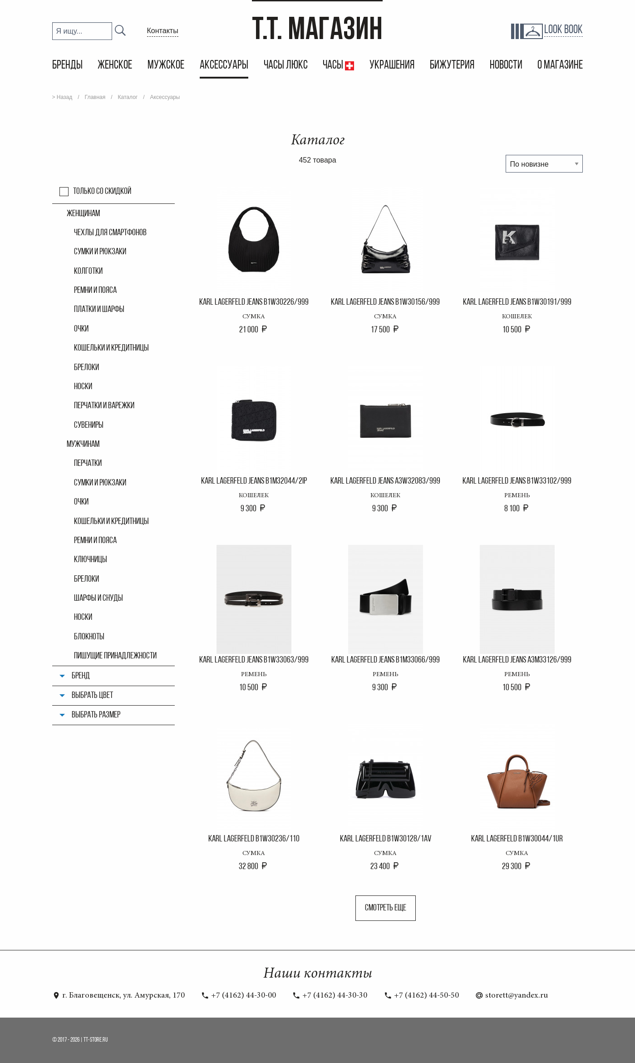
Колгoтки (88, 271)
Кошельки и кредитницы (111, 348)
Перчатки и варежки (104, 405)
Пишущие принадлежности (115, 656)
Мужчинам (83, 444)
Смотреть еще (385, 908)
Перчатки (88, 463)
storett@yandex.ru (511, 996)
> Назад (62, 97)
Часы (334, 65)
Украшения (391, 65)
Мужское (166, 65)
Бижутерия (452, 65)
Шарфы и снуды (98, 598)
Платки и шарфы (99, 309)
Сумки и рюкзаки (100, 252)
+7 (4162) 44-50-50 (421, 996)
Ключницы (90, 559)
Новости (506, 65)
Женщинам (83, 213)
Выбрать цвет (92, 695)
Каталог (128, 97)
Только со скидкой (102, 191)
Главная (95, 97)
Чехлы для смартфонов (110, 232)
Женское (115, 65)
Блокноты (89, 637)
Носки (83, 386)
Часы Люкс (286, 65)
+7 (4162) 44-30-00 (238, 996)
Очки (81, 329)
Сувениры (88, 425)
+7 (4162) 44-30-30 (329, 996)
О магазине (560, 65)
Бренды (67, 65)
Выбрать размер (96, 715)
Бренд (81, 676)
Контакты (162, 31)
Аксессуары (224, 65)
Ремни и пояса (95, 290)
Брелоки (86, 367)
